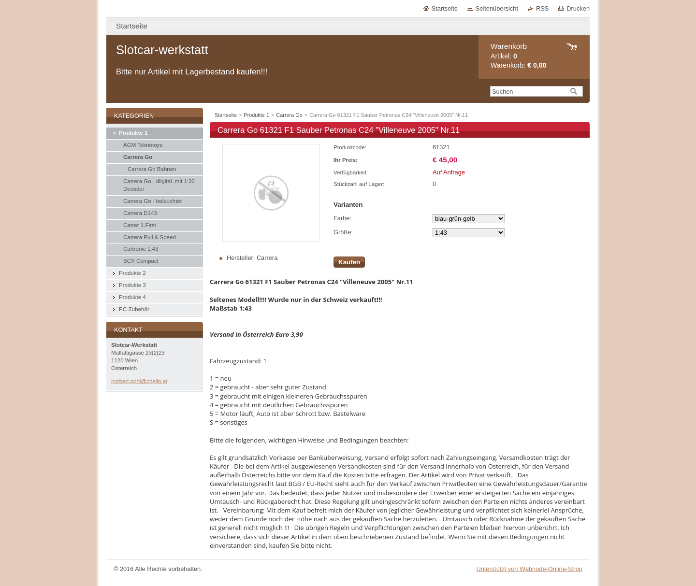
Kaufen (349, 262)
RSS (542, 8)
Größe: (343, 232)
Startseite (445, 8)
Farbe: (342, 218)
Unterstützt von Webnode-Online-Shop (529, 568)
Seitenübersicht (497, 8)
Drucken (578, 8)
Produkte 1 (256, 115)
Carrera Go (289, 115)
